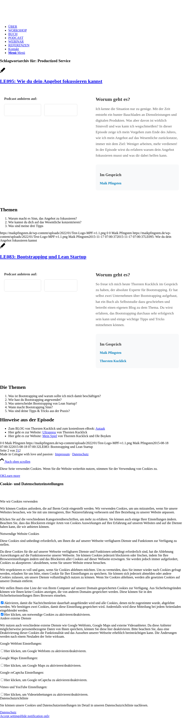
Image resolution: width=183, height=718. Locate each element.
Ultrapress (49, 432)
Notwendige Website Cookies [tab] (19, 533)
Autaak (100, 428)
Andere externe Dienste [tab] (15, 618)
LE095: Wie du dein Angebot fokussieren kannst (51, 81)
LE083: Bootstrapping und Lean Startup (43, 256)
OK (2, 475)
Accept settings (10, 716)
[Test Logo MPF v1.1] (31, 19)
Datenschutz (80, 454)
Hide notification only (34, 716)
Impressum (62, 454)
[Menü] (16, 52)
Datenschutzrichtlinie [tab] (14, 698)
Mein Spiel (49, 436)
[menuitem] (95, 27)
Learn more (12, 475)
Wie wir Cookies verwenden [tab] (19, 501)
